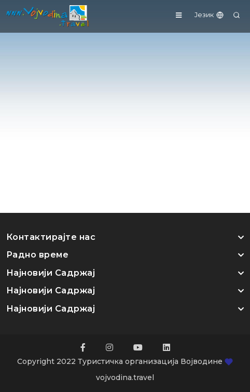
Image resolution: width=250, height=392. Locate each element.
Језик (210, 14)
